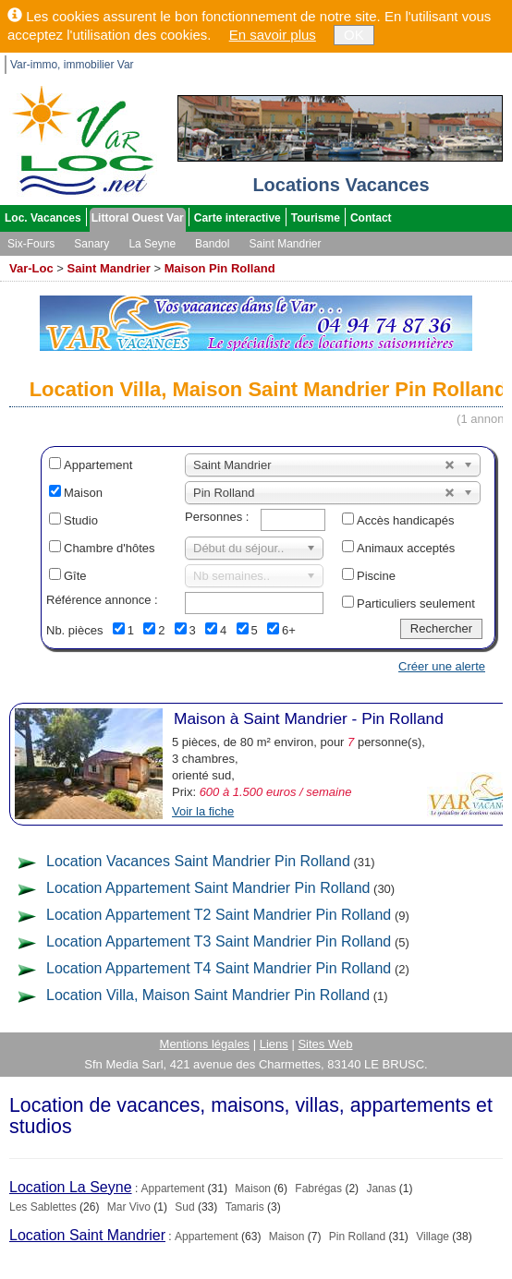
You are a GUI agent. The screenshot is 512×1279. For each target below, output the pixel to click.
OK (354, 34)
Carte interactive (237, 217)
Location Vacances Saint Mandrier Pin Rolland (198, 861)
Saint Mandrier (285, 243)
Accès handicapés (406, 520)
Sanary (91, 243)
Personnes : (217, 517)
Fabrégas (318, 1188)
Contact (371, 217)
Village (432, 1236)
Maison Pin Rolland (220, 268)
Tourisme (315, 217)
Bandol (212, 243)
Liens (274, 1044)
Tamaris (245, 1207)
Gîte (75, 576)
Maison (83, 493)
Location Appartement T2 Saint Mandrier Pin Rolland (218, 915)
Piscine (376, 576)
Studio (81, 520)
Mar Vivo (129, 1207)
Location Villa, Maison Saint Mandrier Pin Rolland (208, 995)
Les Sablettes (43, 1207)
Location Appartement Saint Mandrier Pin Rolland (208, 888)
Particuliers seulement (416, 603)
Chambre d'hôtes (109, 548)
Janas (381, 1188)
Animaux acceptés (406, 548)
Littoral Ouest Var (137, 217)
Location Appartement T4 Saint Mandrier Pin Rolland (218, 968)
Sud (184, 1207)
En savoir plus (272, 34)
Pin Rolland (357, 1236)
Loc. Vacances (43, 217)
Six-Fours (31, 243)
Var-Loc (31, 268)
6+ (289, 630)
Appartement (98, 465)
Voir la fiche (203, 811)
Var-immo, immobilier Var (72, 64)
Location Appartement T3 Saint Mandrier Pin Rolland (218, 941)
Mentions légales (205, 1044)
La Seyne (152, 243)
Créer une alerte (441, 666)
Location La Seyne (70, 1187)
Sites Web (325, 1044)
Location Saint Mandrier (87, 1235)
